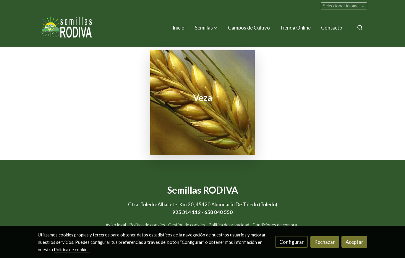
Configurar (291, 242)
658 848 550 (218, 212)
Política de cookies (147, 224)
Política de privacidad (228, 224)
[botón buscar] (360, 27)
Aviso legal (116, 224)
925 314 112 (186, 212)
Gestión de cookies (186, 224)
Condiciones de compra (274, 224)
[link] (66, 27)
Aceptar (354, 242)
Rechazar (324, 242)
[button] (206, 27)
